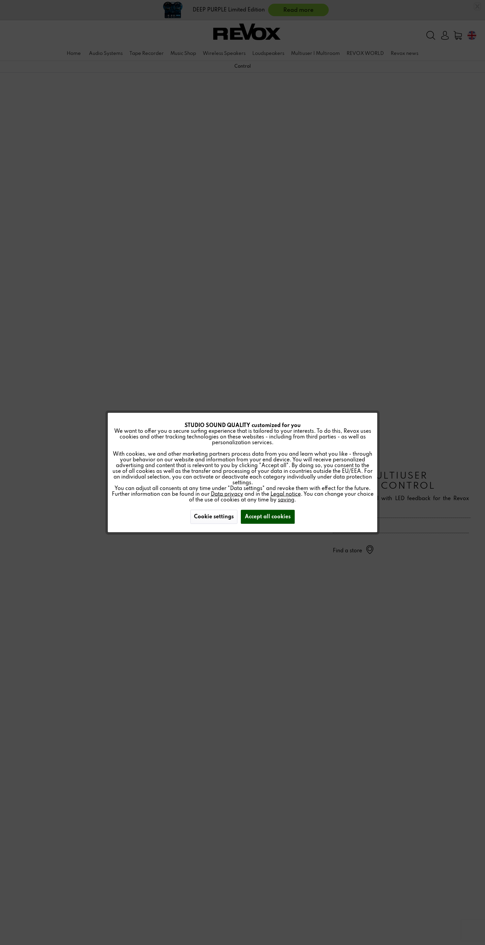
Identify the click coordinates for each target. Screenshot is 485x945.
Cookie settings (214, 517)
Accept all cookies (268, 517)
